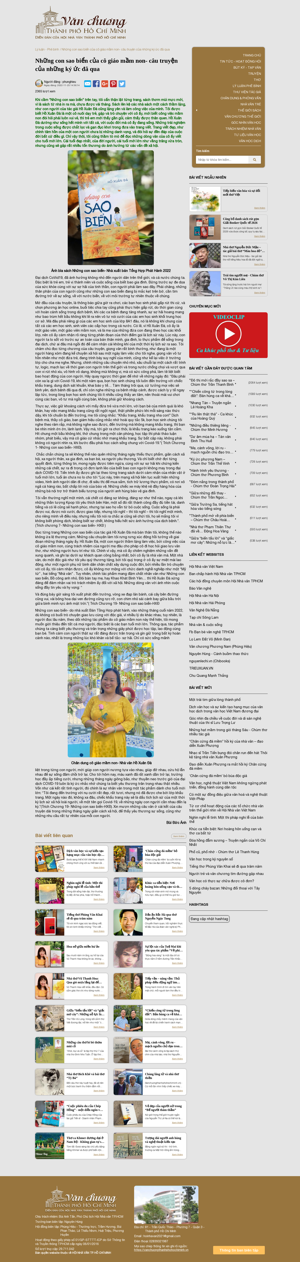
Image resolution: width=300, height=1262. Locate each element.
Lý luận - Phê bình (47, 49)
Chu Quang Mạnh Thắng (208, 676)
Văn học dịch (250, 141)
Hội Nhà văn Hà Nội (204, 596)
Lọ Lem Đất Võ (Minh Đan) (209, 639)
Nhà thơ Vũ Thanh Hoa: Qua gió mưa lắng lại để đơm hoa (83, 980)
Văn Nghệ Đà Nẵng (204, 610)
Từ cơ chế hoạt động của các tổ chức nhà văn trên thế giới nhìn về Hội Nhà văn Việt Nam (226, 808)
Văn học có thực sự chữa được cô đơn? (221, 881)
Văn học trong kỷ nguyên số (211, 859)
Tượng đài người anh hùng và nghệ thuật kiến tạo (163, 1139)
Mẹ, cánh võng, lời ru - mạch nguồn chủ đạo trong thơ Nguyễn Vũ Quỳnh (163, 1044)
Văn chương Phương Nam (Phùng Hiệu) (220, 646)
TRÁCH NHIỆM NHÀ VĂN (243, 128)
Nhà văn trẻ (250, 104)
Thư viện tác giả (247, 92)
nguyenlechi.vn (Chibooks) (209, 661)
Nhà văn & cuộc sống (205, 625)
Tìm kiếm (202, 151)
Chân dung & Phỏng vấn (241, 98)
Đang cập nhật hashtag (209, 919)
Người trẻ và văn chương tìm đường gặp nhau (226, 874)
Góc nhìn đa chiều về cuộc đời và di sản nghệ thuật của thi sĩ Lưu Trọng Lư (225, 720)
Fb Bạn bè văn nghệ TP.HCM (211, 632)
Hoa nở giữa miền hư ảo (83, 946)
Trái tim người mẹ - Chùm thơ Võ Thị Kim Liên (243, 277)
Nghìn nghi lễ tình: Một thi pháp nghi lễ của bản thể (84, 884)
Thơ (257, 79)
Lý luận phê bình (247, 86)
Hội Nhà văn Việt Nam (206, 567)
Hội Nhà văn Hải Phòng (207, 603)
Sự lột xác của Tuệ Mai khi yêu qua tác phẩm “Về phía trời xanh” (163, 948)
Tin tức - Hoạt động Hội (240, 61)
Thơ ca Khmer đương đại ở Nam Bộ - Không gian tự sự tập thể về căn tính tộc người (85, 1140)
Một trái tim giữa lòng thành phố (214, 700)
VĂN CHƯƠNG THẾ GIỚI (243, 116)
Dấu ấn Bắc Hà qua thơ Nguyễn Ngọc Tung (161, 916)
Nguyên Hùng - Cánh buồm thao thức (219, 654)
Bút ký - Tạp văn (247, 67)
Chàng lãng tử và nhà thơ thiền (162, 1076)
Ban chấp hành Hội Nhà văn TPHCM (217, 574)
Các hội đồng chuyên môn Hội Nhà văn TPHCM (226, 581)
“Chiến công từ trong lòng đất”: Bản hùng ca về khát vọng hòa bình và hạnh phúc (164, 1012)
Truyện (254, 73)
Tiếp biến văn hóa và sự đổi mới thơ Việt (241, 192)
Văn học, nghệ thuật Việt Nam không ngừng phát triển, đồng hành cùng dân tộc (228, 785)
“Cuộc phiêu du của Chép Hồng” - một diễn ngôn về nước (84, 1108)
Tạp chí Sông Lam (203, 617)
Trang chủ (252, 55)
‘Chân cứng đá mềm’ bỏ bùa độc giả (161, 852)
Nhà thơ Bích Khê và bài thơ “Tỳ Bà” (85, 1076)
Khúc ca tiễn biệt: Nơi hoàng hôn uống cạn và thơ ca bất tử (163, 885)
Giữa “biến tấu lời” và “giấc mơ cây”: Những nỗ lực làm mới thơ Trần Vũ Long (85, 1012)
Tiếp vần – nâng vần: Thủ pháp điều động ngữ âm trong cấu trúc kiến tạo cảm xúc (163, 980)
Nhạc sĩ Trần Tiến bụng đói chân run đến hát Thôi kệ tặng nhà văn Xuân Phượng (228, 755)
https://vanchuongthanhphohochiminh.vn (161, 1249)
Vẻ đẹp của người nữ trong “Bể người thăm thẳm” (163, 1107)
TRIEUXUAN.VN (201, 668)
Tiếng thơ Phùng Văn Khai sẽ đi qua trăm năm (84, 916)
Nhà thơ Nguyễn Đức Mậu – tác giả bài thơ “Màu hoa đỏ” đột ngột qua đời (242, 249)
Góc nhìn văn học (246, 122)
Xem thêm (178, 836)
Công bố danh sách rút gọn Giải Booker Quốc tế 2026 (241, 220)
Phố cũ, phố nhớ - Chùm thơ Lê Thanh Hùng (224, 852)
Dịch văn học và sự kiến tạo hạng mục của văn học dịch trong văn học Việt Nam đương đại (85, 853)
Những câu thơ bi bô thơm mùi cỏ (84, 1044)
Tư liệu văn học (247, 135)
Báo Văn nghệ (200, 588)
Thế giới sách (249, 110)
